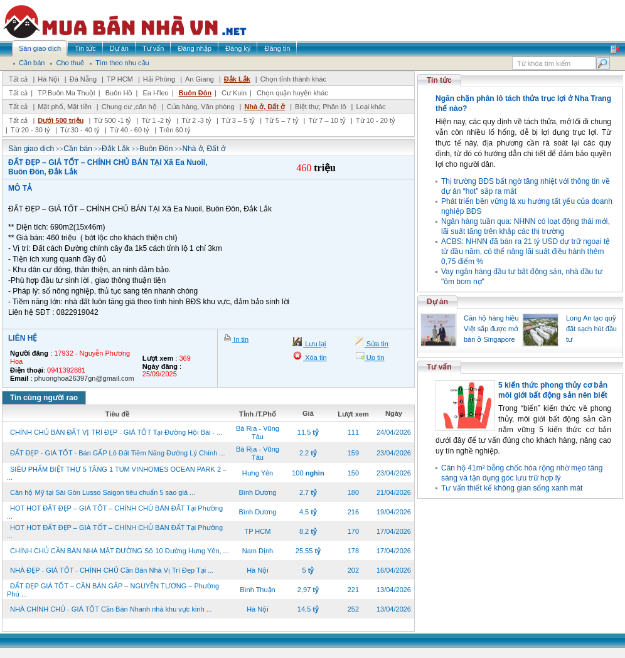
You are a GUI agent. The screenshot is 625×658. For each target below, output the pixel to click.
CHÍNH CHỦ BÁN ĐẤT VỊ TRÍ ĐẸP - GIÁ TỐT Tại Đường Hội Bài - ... (116, 432)
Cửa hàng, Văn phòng (201, 106)
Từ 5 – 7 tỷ (281, 120)
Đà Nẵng (83, 79)
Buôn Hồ (119, 93)
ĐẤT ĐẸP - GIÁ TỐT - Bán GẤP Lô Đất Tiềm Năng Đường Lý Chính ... (117, 453)
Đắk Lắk (237, 79)
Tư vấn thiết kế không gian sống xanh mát (511, 488)
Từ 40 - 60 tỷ (129, 130)
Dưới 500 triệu (60, 120)
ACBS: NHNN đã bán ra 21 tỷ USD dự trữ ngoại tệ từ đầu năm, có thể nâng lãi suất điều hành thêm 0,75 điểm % (525, 251)
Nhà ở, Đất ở (264, 106)
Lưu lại (314, 344)
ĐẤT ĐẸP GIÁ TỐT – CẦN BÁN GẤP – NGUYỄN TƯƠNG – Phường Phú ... (113, 590)
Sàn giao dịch (31, 148)
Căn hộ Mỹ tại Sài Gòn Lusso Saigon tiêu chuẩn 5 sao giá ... (102, 492)
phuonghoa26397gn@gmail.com (84, 378)
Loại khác (370, 106)
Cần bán (77, 148)
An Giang (199, 79)
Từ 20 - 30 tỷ (30, 130)
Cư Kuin (234, 93)
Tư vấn (439, 367)
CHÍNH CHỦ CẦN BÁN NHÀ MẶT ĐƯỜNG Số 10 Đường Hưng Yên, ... (119, 551)
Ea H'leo (155, 93)
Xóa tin (314, 357)
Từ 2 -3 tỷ (196, 120)
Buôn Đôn (195, 93)
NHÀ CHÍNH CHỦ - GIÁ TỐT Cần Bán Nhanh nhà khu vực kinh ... (111, 609)
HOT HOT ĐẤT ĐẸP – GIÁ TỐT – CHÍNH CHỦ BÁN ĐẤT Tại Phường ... (115, 512)
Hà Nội (49, 79)
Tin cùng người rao (44, 397)
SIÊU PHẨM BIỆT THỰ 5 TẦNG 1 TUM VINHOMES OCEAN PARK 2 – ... (117, 473)
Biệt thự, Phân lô (320, 106)
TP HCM (120, 79)
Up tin (375, 357)
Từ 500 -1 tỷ (112, 120)
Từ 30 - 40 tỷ (80, 130)
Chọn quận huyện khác (292, 93)
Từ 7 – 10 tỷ (326, 120)
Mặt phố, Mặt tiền (65, 106)
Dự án (437, 301)
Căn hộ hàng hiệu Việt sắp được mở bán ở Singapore (491, 328)
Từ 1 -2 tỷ (156, 120)
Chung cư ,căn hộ (129, 106)
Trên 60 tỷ (175, 130)
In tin (240, 339)
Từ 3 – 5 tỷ (238, 120)
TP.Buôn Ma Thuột (66, 93)
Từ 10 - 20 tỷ (375, 120)
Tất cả (18, 79)
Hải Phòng (159, 79)
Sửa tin (376, 344)
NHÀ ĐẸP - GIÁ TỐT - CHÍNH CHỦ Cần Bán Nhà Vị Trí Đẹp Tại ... (111, 570)
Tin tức (439, 80)
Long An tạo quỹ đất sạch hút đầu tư (591, 328)
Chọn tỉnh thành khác (293, 79)
